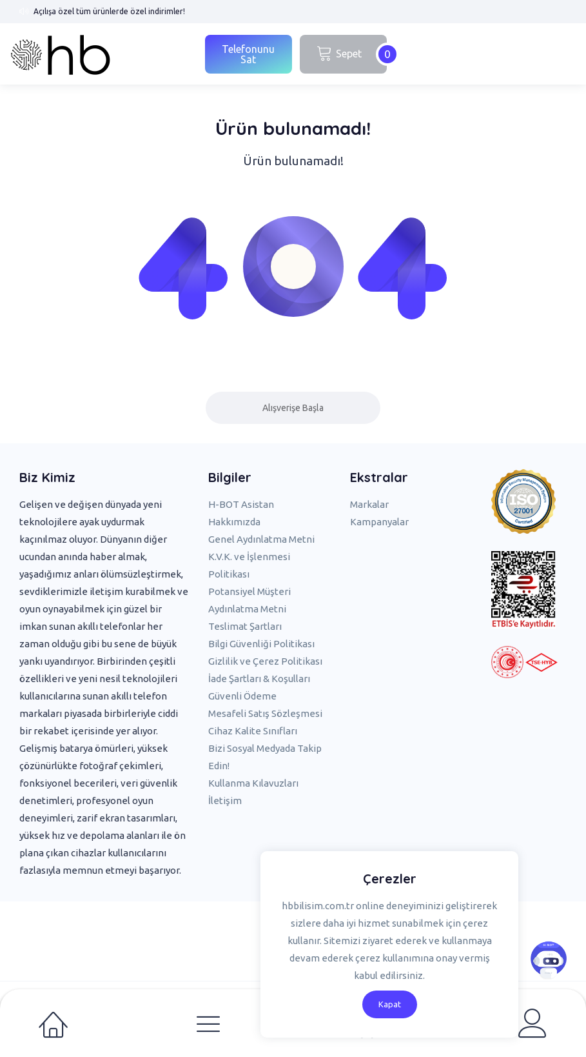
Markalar (369, 504)
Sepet (352, 54)
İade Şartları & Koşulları (259, 678)
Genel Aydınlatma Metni (261, 539)
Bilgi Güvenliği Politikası (261, 643)
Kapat (389, 1004)
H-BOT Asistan (241, 504)
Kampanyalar (379, 521)
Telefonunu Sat (248, 54)
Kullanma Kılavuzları (253, 783)
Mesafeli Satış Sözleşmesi (265, 713)
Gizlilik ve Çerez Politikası (265, 661)
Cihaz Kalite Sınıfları (252, 730)
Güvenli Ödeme (242, 695)
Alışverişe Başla (293, 408)
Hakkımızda (234, 521)
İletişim (225, 800)
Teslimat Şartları (245, 626)
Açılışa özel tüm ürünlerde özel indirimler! (109, 11)
